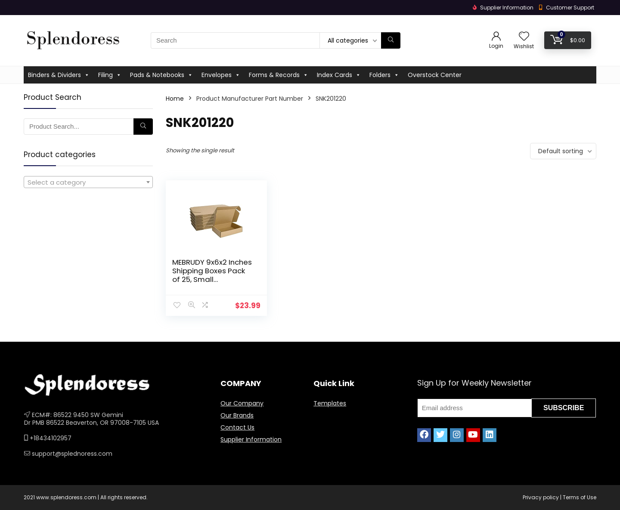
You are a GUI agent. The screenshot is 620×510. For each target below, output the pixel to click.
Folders (384, 75)
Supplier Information (251, 439)
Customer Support (570, 7)
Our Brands (237, 415)
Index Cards (339, 75)
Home (175, 98)
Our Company (242, 403)
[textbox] (88, 182)
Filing (109, 75)
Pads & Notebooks (161, 75)
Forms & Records (278, 75)
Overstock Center (435, 75)
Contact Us (237, 427)
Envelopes (221, 75)
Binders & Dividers (59, 75)
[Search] (390, 40)
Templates (329, 403)
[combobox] (88, 182)
